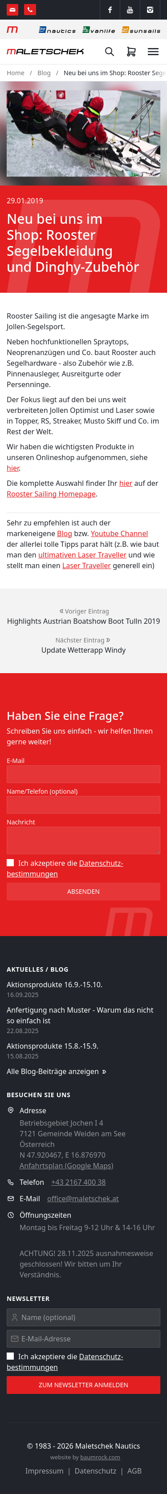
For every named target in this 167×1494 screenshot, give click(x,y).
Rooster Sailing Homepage (51, 494)
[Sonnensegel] (141, 29)
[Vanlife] (98, 29)
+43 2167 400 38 (78, 1182)
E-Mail (15, 760)
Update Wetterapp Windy (83, 650)
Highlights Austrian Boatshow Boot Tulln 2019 (83, 621)
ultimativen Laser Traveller (82, 555)
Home (15, 73)
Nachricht (21, 822)
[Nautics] (57, 29)
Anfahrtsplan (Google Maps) (66, 1166)
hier (13, 468)
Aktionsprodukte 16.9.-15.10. (54, 984)
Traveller (95, 565)
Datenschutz (96, 1471)
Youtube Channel (119, 533)
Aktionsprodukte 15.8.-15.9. (52, 1046)
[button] (83, 133)
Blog (44, 73)
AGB (134, 1471)
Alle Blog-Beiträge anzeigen (57, 1071)
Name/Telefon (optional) (42, 791)
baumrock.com (100, 1457)
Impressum (44, 1471)
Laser (71, 565)
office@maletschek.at (83, 1198)
